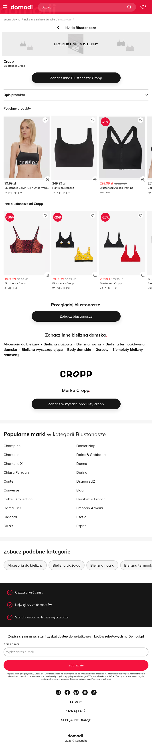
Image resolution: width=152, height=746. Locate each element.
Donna (81, 463)
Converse (11, 490)
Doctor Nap (85, 445)
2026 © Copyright (76, 740)
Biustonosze (64, 19)
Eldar (80, 490)
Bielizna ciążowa (58, 344)
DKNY (8, 525)
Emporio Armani (89, 508)
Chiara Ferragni (17, 472)
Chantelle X (13, 463)
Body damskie (79, 349)
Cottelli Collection (18, 499)
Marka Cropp (75, 390)
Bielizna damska (45, 19)
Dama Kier (12, 508)
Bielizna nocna (88, 344)
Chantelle (11, 454)
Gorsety (102, 349)
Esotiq (81, 517)
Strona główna (12, 19)
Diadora (10, 517)
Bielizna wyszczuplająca (42, 349)
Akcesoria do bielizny (21, 344)
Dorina (81, 472)
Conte (8, 481)
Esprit (81, 525)
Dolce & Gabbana (91, 454)
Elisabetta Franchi (91, 499)
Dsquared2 (85, 481)
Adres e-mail (12, 644)
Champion (12, 445)
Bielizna (28, 19)
